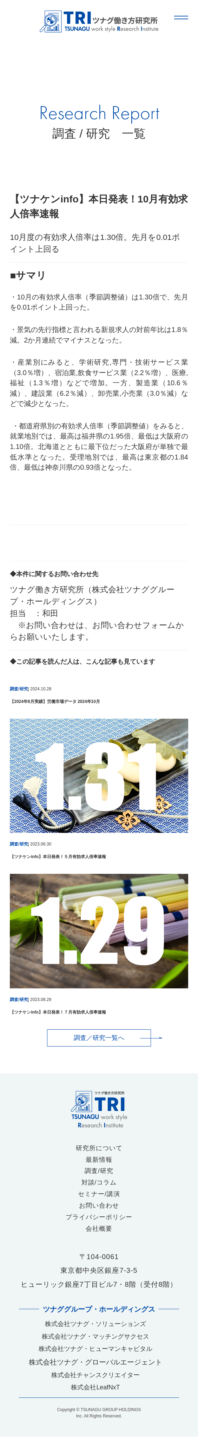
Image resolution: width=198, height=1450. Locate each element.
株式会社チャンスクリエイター (95, 1386)
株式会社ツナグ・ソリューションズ (95, 1331)
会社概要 (99, 1234)
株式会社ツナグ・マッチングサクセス (95, 1345)
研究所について (99, 1149)
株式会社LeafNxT (95, 1400)
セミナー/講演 (99, 1198)
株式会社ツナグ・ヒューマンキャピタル (95, 1358)
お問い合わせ (99, 1210)
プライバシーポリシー (99, 1222)
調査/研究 (99, 1173)
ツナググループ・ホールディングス (99, 1315)
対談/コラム (98, 1185)
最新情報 (99, 1161)
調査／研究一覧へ (99, 1038)
